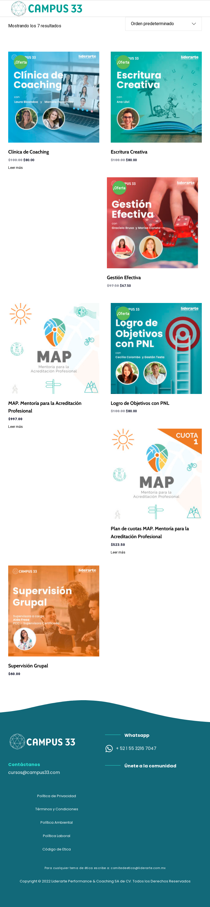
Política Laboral (56, 835)
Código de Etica (56, 849)
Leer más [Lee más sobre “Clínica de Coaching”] (15, 167)
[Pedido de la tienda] (159, 24)
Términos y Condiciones (56, 809)
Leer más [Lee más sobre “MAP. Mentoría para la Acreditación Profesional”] (15, 426)
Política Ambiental (56, 822)
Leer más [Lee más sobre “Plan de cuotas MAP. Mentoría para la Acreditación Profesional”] (118, 552)
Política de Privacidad (56, 796)
